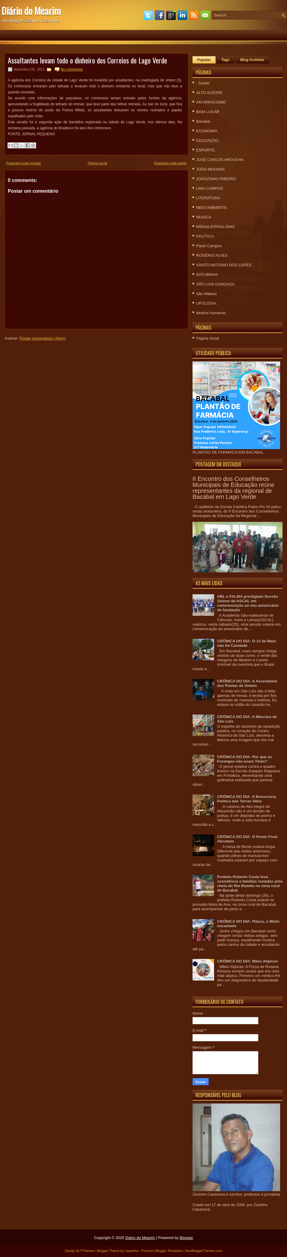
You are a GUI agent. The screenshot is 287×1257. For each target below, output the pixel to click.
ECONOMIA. (207, 131)
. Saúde (203, 83)
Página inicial (97, 163)
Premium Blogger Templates (161, 1251)
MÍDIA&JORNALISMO (215, 226)
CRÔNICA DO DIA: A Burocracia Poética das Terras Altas (246, 798)
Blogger (186, 1237)
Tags (226, 60)
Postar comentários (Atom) (43, 338)
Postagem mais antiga (170, 163)
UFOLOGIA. (206, 303)
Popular (204, 60)
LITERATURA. (208, 198)
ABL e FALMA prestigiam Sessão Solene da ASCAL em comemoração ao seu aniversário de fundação (248, 603)
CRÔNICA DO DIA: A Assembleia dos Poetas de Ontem (247, 683)
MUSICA (203, 217)
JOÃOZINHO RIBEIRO (216, 179)
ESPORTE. (206, 150)
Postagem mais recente (23, 163)
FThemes (87, 1251)
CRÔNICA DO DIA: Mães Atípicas (247, 961)
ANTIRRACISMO (211, 102)
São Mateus (206, 293)
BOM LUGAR (207, 112)
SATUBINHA (207, 274)
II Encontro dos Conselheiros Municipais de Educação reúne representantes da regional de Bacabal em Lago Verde (233, 487)
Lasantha (131, 1251)
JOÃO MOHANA (210, 169)
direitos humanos (211, 313)
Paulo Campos (209, 246)
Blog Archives (252, 60)
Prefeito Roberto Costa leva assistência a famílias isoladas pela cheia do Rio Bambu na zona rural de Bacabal (249, 884)
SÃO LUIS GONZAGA (215, 284)
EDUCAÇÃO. (207, 140)
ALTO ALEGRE (209, 92)
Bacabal (203, 121)
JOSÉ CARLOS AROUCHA (220, 159)
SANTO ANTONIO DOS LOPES (223, 265)
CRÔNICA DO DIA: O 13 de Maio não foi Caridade (246, 643)
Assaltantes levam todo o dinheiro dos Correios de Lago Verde (87, 60)
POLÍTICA (205, 236)
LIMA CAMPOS (209, 188)
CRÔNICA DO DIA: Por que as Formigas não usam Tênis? (244, 759)
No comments (72, 69)
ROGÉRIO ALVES (212, 255)
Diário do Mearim (31, 11)
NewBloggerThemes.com (203, 1251)
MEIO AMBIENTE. (212, 207)
